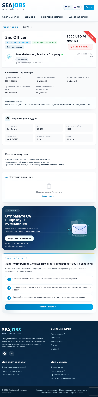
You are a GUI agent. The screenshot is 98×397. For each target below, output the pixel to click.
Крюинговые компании (52, 17)
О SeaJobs (55, 349)
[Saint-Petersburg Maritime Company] (9, 57)
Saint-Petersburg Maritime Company (37, 54)
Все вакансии (49, 196)
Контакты (63, 393)
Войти (89, 7)
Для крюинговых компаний (14, 367)
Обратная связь (77, 393)
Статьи (54, 345)
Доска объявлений (79, 17)
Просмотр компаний (60, 375)
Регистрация (57, 341)
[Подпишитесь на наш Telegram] (4, 353)
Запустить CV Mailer (19, 238)
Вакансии (30, 17)
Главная (5, 27)
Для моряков (57, 367)
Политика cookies (49, 393)
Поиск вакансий (58, 334)
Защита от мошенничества (63, 378)
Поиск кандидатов (10, 375)
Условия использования (46, 390)
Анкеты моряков (11, 17)
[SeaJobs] (22, 7)
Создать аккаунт (49, 307)
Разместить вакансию (12, 371)
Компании (55, 338)
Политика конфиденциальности (73, 390)
